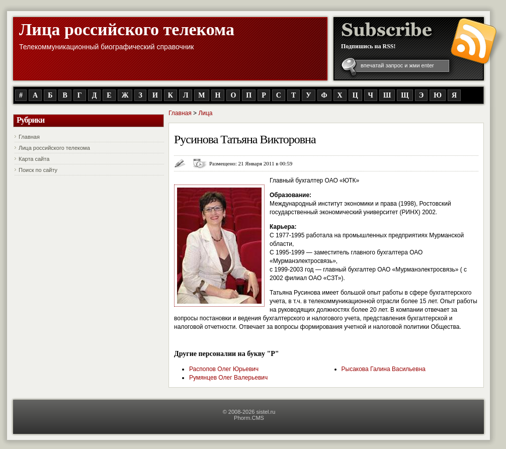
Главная (29, 137)
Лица (205, 113)
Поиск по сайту (38, 170)
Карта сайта (34, 159)
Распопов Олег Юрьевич (224, 369)
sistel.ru (265, 412)
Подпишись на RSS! (368, 46)
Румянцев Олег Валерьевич (228, 377)
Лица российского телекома (126, 29)
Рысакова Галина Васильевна (384, 369)
